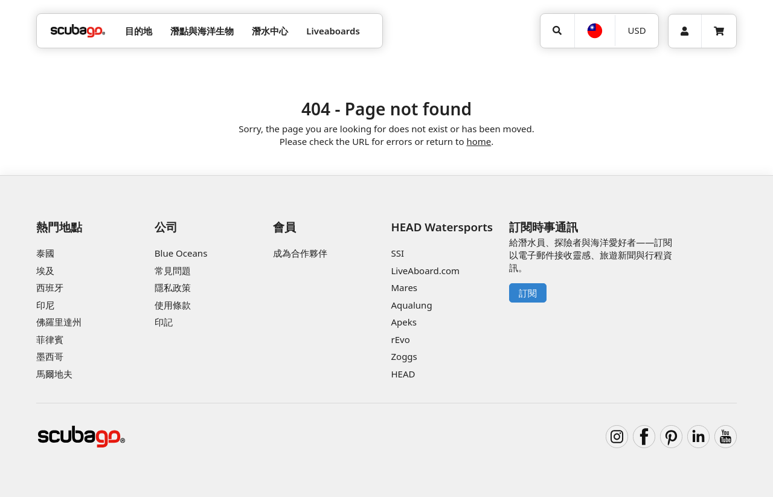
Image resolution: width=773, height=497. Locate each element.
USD (637, 30)
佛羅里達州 (59, 322)
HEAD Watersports (442, 226)
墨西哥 (49, 356)
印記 (164, 322)
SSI (397, 253)
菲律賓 (49, 339)
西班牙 (49, 287)
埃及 (45, 271)
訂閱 (528, 293)
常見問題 (173, 271)
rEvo (400, 339)
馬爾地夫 (54, 374)
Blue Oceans (181, 253)
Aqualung (411, 305)
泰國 (45, 253)
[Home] (78, 31)
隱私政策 (173, 287)
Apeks (403, 322)
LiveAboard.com (425, 271)
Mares (404, 287)
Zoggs (404, 356)
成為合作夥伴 (300, 253)
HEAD (403, 374)
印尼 (45, 305)
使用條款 (173, 305)
